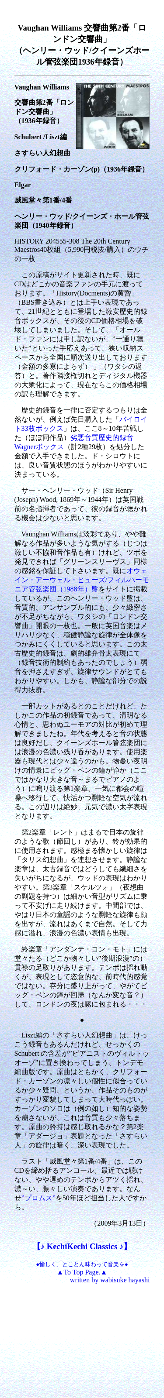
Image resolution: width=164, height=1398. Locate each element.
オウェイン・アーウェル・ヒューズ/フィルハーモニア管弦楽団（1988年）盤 (81, 580)
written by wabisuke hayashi (110, 1280)
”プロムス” (38, 1198)
